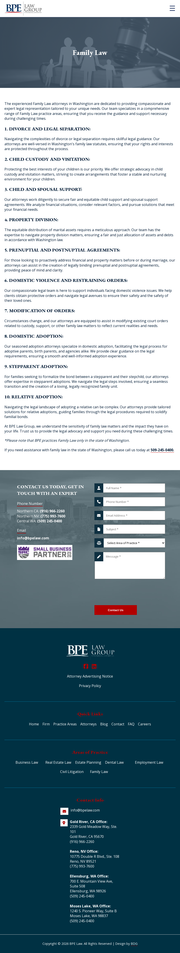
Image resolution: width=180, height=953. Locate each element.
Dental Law (114, 762)
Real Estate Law (58, 762)
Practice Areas (65, 724)
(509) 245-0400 (49, 521)
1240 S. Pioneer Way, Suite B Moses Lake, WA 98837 (93, 913)
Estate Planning (88, 762)
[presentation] (128, 592)
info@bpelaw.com (33, 538)
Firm (46, 724)
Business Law (26, 762)
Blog (104, 724)
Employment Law (149, 762)
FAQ (131, 724)
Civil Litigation (72, 771)
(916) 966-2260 (52, 511)
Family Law (99, 771)
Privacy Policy (90, 685)
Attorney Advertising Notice (90, 676)
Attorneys (88, 724)
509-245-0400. (162, 449)
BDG (134, 943)
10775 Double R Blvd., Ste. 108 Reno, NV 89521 (94, 859)
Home (34, 724)
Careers (144, 724)
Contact (117, 724)
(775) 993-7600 (52, 516)
